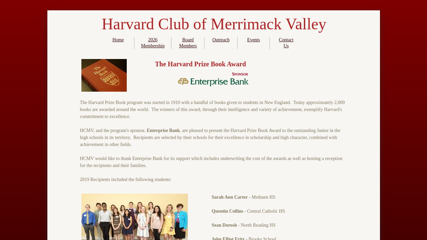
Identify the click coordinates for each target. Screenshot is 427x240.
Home (118, 39)
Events (253, 39)
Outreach (221, 39)
